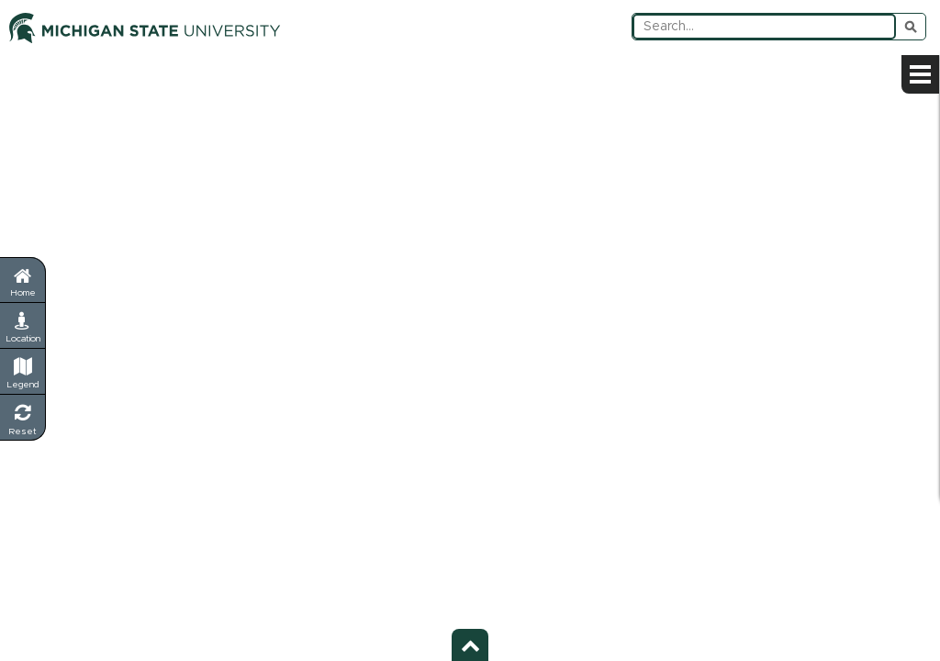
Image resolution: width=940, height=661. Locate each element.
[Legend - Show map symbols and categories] (23, 372)
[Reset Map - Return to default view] (23, 418)
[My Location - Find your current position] (23, 326)
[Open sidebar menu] (920, 74)
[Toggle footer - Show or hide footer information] (470, 645)
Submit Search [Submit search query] (910, 26)
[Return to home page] (22, 279)
